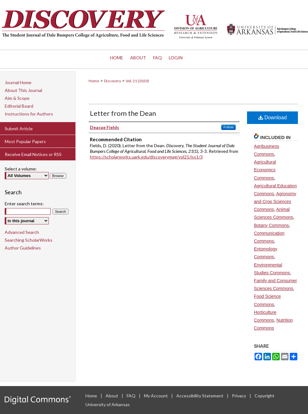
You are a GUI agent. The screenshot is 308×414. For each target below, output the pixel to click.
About (112, 395)
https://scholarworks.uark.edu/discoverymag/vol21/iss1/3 (146, 156)
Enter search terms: (24, 203)
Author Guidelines (23, 247)
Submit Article (19, 128)
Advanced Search (22, 232)
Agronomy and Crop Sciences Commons (275, 201)
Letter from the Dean (123, 113)
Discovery (112, 80)
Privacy (239, 395)
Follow (228, 127)
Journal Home (18, 82)
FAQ (131, 395)
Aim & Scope (17, 98)
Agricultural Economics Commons (265, 169)
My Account (156, 395)
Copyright (264, 395)
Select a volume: (21, 168)
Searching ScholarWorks (28, 240)
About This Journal (23, 90)
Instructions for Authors (29, 113)
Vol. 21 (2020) (137, 80)
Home (94, 80)
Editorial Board (19, 106)
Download (272, 117)
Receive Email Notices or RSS (33, 154)
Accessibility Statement (200, 395)
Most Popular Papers (25, 141)
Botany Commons (271, 225)
